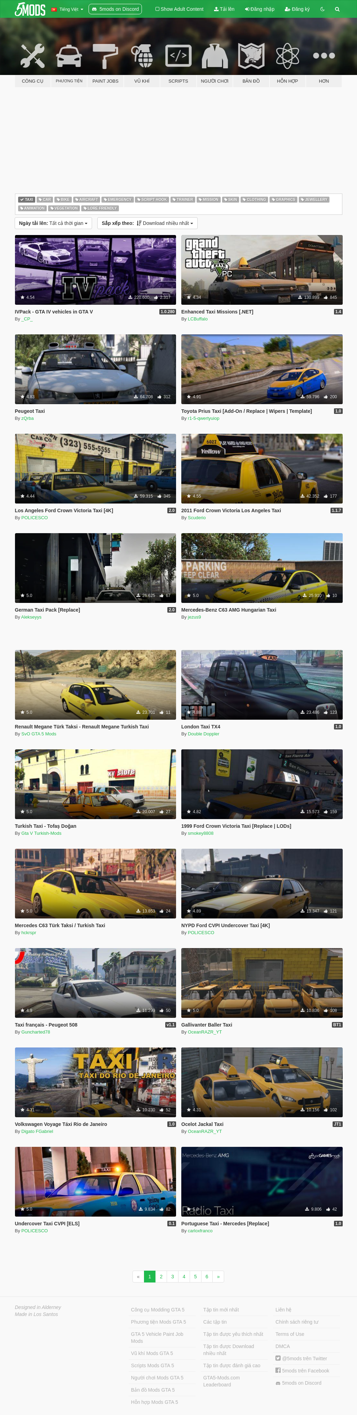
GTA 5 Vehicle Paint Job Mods (157, 1337)
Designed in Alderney (38, 1307)
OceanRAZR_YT (205, 1032)
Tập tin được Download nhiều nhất (228, 1350)
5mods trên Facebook (302, 1371)
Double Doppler (203, 733)
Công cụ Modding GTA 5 (157, 1309)
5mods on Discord (298, 1383)
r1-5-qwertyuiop (203, 418)
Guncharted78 (35, 1032)
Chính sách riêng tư (296, 1322)
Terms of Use (289, 1334)
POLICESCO (34, 517)
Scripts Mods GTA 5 (152, 1365)
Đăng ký (297, 9)
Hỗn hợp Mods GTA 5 (154, 1402)
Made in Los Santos (36, 1314)
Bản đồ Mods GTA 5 (153, 1390)
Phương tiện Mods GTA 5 (158, 1322)
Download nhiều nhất (147, 223)
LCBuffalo (198, 318)
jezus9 (194, 617)
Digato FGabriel (37, 1131)
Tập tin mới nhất (221, 1309)
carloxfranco (200, 1230)
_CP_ (27, 318)
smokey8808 (201, 833)
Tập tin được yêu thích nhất (233, 1334)
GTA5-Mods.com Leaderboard (221, 1381)
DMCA (282, 1346)
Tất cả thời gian (53, 223)
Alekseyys (31, 617)
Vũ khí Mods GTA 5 (152, 1353)
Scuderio (197, 517)
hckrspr (28, 932)
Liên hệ (283, 1309)
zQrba (27, 418)
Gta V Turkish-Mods (41, 833)
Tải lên (224, 9)
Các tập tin (215, 1322)
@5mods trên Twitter (301, 1358)
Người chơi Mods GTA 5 (157, 1377)
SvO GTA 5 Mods (38, 733)
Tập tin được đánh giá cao (231, 1365)
